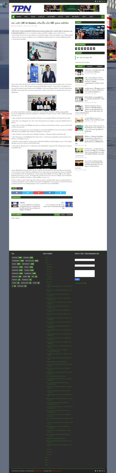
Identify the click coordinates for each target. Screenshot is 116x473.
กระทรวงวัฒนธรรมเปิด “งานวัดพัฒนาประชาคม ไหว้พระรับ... (57, 350)
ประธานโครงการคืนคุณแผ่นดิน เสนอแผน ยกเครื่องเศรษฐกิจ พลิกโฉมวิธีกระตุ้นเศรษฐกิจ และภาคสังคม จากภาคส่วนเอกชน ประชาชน (89, 164)
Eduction (20, 286)
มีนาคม (49, 449)
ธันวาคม (49, 264)
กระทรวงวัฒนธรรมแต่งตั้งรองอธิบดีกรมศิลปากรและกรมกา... (57, 403)
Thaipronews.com (56, 471)
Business (18, 17)
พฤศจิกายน (50, 267)
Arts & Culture (30, 260)
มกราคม (49, 454)
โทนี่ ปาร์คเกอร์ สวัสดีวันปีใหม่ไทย (55, 376)
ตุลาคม (49, 269)
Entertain (15, 270)
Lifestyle (60, 17)
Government (15, 260)
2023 (46, 457)
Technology (41, 17)
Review (91, 17)
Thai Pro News (84, 57)
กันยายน (49, 271)
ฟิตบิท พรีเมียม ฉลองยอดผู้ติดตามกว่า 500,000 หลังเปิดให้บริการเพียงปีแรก (94, 98)
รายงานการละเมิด (81, 283)
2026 (46, 257)
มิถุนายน (49, 279)
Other (83, 17)
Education (15, 273)
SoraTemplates (21, 471)
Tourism (33, 17)
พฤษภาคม (49, 281)
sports (27, 267)
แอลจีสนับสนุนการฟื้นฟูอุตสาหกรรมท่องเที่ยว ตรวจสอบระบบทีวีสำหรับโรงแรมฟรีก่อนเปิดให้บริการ (95, 90)
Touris (14, 283)
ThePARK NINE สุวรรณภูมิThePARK (56, 362)
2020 (46, 465)
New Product (75, 17)
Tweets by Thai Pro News (82, 62)
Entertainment (51, 17)
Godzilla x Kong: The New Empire (55, 438)
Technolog (25, 279)
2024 (46, 262)
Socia (34, 283)
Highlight (15, 267)
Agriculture (24, 283)
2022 (46, 460)
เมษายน (49, 284)
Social (26, 17)
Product (14, 279)
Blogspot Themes (38, 471)
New (33, 276)
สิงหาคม (49, 274)
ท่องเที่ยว (25, 276)
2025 (46, 259)
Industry (15, 276)
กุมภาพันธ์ (50, 452)
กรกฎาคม (49, 276)
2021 (46, 462)
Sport (67, 17)
